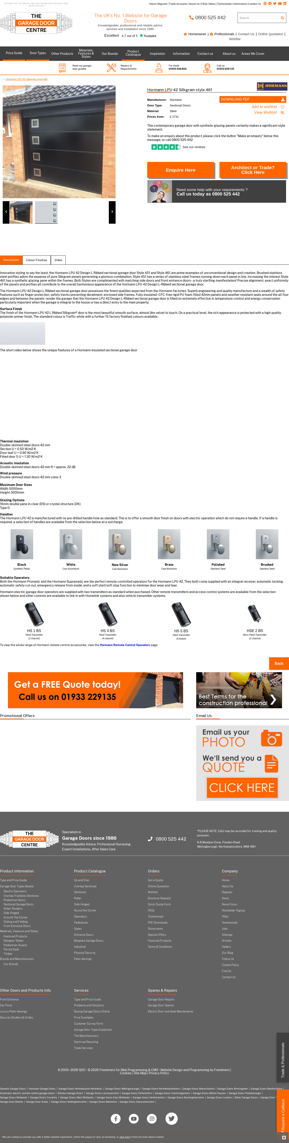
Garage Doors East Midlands (113, 1097)
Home (225, 880)
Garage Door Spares (161, 1005)
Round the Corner (85, 910)
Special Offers (157, 934)
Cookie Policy (230, 965)
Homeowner (195, 34)
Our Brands (11, 964)
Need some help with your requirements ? (197, 191)
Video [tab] (58, 260)
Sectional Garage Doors (19, 904)
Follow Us (228, 959)
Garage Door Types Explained (93, 1029)
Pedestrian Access (15, 945)
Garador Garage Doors (13, 1088)
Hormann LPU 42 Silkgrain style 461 (26, 79)
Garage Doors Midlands (13, 1097)
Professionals (222, 34)
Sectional (80, 892)
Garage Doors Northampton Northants (80, 1088)
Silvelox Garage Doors (70, 1093)
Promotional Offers (17, 715)
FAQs (151, 910)
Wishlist (234, 39)
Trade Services (83, 1048)
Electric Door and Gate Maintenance (170, 1011)
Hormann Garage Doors (42, 1088)
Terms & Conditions (160, 946)
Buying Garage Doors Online (92, 1011)
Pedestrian (81, 922)
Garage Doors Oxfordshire (137, 1093)
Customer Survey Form (88, 1023)
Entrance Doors (83, 934)
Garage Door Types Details (17, 886)
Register (227, 892)
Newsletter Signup (233, 910)
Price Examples (83, 1017)
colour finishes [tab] (36, 260)
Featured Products (15, 936)
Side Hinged (11, 913)
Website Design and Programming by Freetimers (195, 1070)
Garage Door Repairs (161, 999)
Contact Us (246, 34)
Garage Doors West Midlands (77, 1097)
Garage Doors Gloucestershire (137, 1101)
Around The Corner (16, 917)
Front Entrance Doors (17, 926)
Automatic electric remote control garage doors (27, 1093)
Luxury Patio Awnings (13, 1011)
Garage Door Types (272, 1097)
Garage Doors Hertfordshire (149, 1097)
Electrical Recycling (86, 1042)
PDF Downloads (158, 922)
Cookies (126, 1073)
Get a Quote (155, 880)
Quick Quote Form (159, 904)
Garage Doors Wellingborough (122, 1088)
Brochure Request (159, 898)
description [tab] (11, 260)
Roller (78, 898)
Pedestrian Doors (15, 900)
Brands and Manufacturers (17, 959)
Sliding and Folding (16, 921)
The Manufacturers (86, 1035)
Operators (80, 916)
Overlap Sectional (85, 886)
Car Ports (6, 1005)
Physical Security (85, 952)
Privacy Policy (159, 1073)
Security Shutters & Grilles (16, 1017)
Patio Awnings (83, 959)
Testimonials (155, 916)
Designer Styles (13, 940)
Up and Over (82, 880)
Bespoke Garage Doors (88, 940)
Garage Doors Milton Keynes (209, 1093)
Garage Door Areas (37, 1101)
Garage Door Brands (11, 1101)
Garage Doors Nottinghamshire (68, 1101)
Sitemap (227, 934)
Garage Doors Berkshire (103, 1101)
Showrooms (155, 928)
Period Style (11, 949)
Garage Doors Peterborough (245, 1093)
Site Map (140, 1073)
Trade (283, 1060)
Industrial (80, 946)
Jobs (225, 928)
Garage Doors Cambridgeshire (172, 1093)
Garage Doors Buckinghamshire (186, 1097)
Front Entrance (9, 999)
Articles (226, 940)
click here (124, 1137)
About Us (227, 886)
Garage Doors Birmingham (232, 1088)
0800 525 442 (207, 17)
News (225, 898)
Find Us (226, 971)
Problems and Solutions (89, 1005)
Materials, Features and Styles (19, 931)
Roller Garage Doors (246, 1097)
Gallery (226, 946)
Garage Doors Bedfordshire (266, 1088)
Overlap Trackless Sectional (21, 895)
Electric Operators (15, 891)
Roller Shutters (13, 908)
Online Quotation (270, 34)
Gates (78, 928)
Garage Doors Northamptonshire (160, 1088)
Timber (8, 953)
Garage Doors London (219, 1097)
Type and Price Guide (13, 880)
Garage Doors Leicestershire (102, 1093)
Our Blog (227, 952)
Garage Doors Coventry (43, 1097)
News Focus (229, 904)
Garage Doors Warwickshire (198, 1088)
